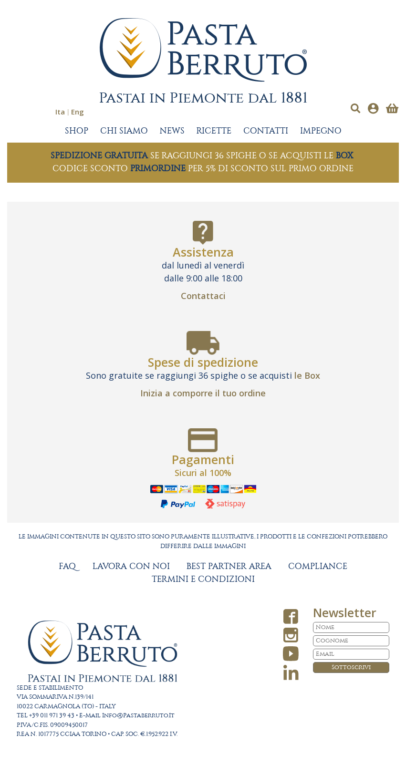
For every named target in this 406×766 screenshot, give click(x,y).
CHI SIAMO (124, 131)
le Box (307, 375)
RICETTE (214, 131)
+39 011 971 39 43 (51, 716)
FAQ (67, 566)
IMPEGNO (321, 131)
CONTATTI (265, 131)
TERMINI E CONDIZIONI (203, 579)
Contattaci (203, 295)
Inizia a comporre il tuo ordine (203, 393)
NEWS (172, 131)
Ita (60, 111)
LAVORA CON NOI (131, 566)
